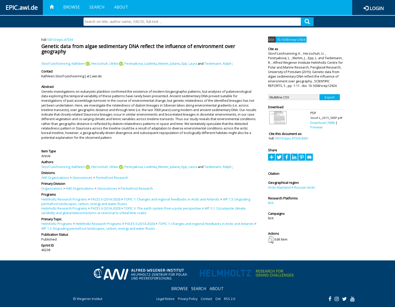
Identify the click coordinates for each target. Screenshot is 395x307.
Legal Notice (165, 298)
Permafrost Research (112, 177)
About (121, 7)
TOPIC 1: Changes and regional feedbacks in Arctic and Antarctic (171, 199)
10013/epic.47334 (60, 39)
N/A (271, 202)
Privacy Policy (188, 298)
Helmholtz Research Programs (64, 199)
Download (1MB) (322, 122)
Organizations (51, 188)
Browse (71, 7)
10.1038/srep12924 (291, 39)
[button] (271, 240)
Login (377, 8)
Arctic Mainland (279, 187)
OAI (218, 298)
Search (97, 7)
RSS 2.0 (229, 298)
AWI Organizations (55, 177)
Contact (206, 298)
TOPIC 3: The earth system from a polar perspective (162, 208)
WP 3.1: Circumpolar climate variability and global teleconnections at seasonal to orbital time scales (143, 210)
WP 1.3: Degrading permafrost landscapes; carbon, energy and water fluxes (98, 228)
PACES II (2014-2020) (105, 199)
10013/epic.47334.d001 (291, 138)
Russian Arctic (304, 187)
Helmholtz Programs (56, 223)
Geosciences (82, 177)
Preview (316, 127)
